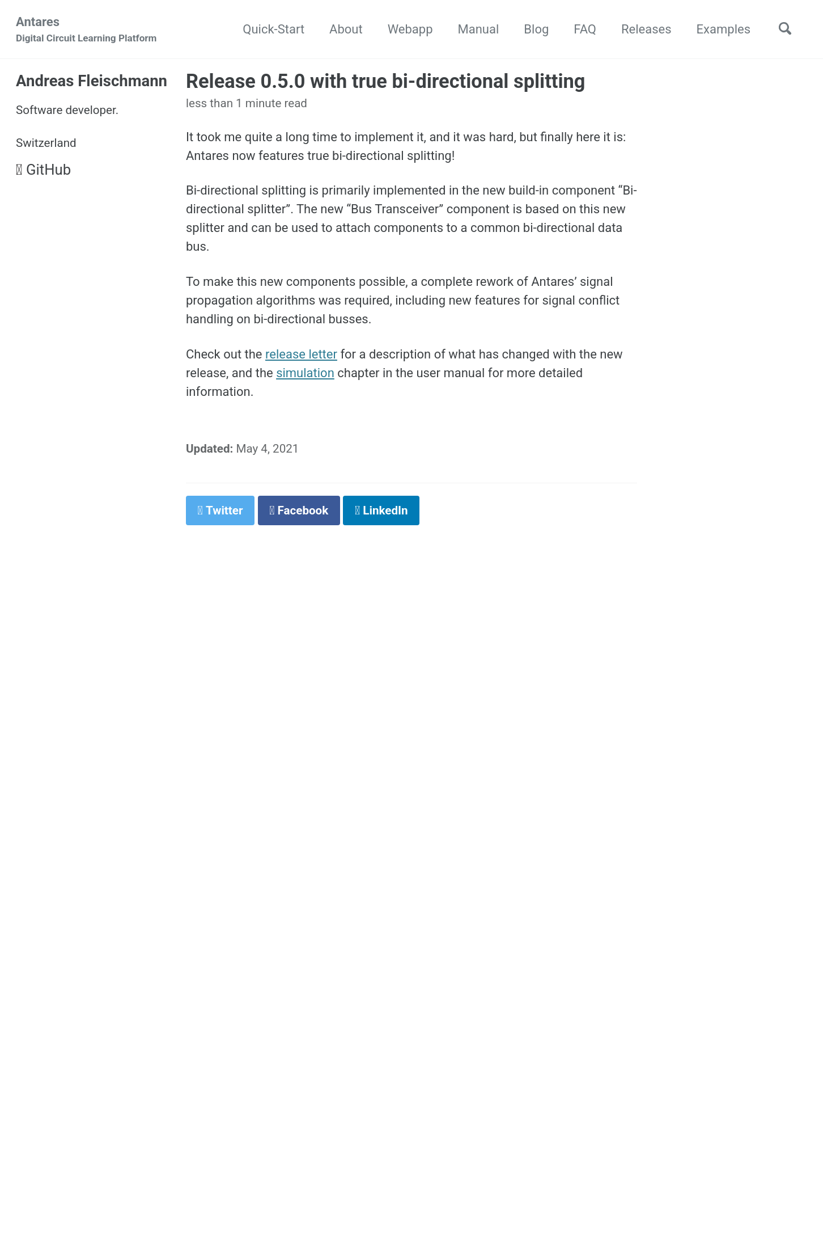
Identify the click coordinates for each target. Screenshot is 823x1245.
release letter (301, 354)
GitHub (43, 169)
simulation (305, 373)
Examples (723, 29)
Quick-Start (273, 29)
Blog (536, 29)
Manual (478, 29)
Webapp (410, 29)
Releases (646, 29)
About (346, 29)
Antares (86, 30)
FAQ (585, 29)
